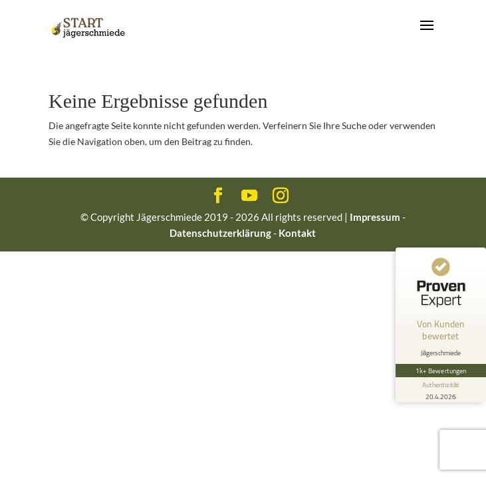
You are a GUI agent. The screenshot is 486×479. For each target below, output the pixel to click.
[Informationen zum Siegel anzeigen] (441, 389)
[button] (24, 455)
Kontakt (297, 233)
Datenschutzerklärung (220, 233)
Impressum (375, 217)
